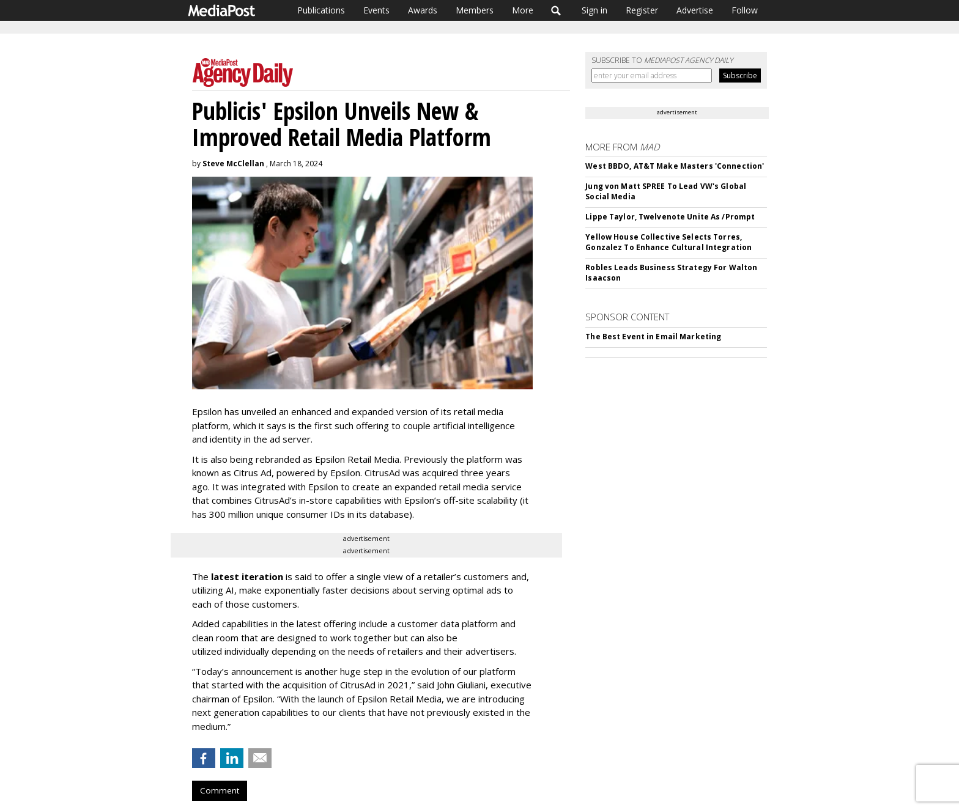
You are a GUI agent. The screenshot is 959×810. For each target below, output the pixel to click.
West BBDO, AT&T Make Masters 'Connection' (674, 166)
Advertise (694, 10)
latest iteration (247, 576)
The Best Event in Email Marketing (653, 336)
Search (556, 10)
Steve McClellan (233, 163)
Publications (321, 10)
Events (376, 10)
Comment (219, 790)
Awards (422, 10)
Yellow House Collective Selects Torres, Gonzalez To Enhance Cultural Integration (668, 242)
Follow (744, 10)
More (522, 10)
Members (475, 10)
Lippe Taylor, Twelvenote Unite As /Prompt (670, 217)
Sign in (594, 10)
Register (642, 10)
